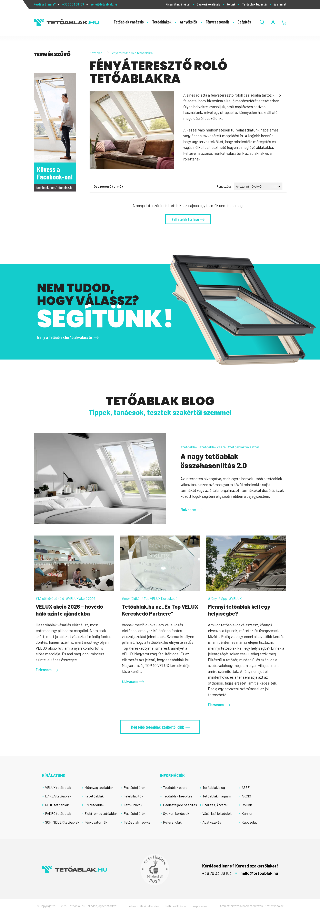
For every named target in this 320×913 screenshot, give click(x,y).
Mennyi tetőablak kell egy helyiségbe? (239, 610)
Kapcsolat (249, 822)
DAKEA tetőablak (58, 796)
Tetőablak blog (213, 787)
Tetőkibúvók (133, 805)
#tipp (223, 598)
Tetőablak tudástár (255, 4)
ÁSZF (246, 787)
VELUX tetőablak (58, 787)
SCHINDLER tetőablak (62, 822)
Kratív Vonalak (274, 906)
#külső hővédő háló (50, 598)
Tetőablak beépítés (177, 796)
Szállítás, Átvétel (215, 805)
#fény (212, 598)
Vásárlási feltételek (217, 813)
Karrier (247, 813)
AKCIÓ (246, 796)
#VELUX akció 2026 (80, 598)
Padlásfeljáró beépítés (180, 805)
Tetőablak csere (175, 787)
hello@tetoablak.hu (103, 4)
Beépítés (244, 22)
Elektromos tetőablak (101, 813)
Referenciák (172, 822)
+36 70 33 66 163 (73, 4)
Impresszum (201, 906)
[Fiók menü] (273, 22)
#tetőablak (189, 447)
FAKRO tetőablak (58, 813)
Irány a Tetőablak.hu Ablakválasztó (64, 337)
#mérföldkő (131, 598)
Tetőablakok (161, 22)
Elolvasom (188, 509)
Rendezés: (224, 186)
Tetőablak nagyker (138, 822)
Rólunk (231, 4)
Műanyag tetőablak (98, 787)
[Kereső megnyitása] (262, 22)
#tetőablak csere (212, 447)
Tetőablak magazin (216, 796)
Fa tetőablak (94, 796)
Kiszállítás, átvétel (178, 4)
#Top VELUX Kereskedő (159, 598)
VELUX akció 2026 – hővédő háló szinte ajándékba (69, 610)
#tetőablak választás (244, 447)
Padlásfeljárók (135, 787)
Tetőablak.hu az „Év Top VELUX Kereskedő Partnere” (160, 610)
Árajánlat (280, 4)
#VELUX (235, 598)
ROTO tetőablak (57, 805)
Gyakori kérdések (208, 4)
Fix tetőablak (94, 805)
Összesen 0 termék (108, 186)
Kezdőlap (96, 53)
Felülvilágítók (133, 796)
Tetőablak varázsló (129, 22)
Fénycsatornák (217, 22)
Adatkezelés (211, 822)
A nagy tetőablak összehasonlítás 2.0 (213, 461)
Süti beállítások (176, 906)
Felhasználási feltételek (143, 906)
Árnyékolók (188, 22)
